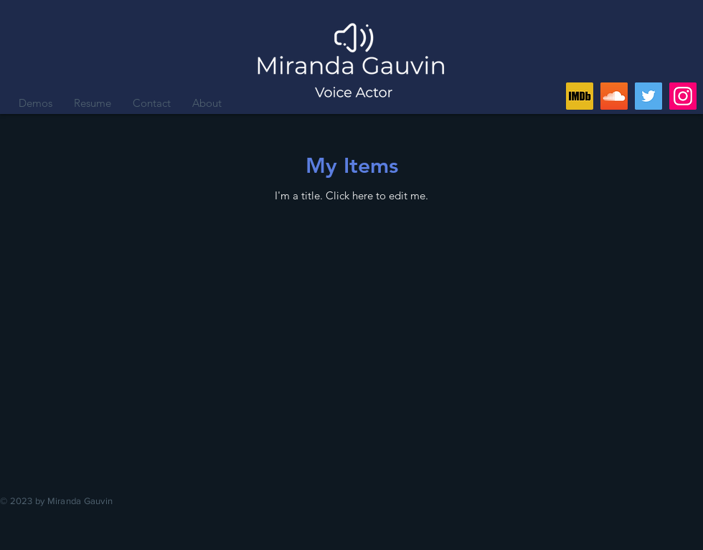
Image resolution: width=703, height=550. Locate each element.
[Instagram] (683, 96)
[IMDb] (579, 96)
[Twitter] (648, 96)
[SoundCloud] (614, 96)
